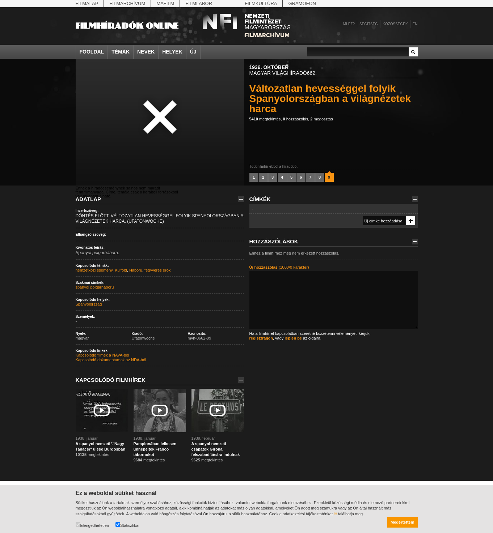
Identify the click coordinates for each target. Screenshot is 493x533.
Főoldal (92, 52)
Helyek (172, 52)
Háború (135, 270)
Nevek (146, 52)
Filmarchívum (127, 3)
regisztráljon (261, 338)
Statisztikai (127, 525)
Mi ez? (349, 24)
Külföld (121, 270)
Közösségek (395, 24)
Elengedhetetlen (92, 525)
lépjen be (293, 338)
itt (335, 514)
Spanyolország (89, 304)
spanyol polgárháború (95, 287)
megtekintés (265, 119)
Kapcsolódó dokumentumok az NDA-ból (111, 360)
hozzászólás (295, 119)
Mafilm (165, 3)
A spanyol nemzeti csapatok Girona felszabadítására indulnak (215, 449)
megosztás (321, 119)
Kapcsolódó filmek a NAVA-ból (102, 355)
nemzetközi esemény (94, 270)
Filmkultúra (261, 3)
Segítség (368, 24)
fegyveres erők (157, 270)
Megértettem (402, 522)
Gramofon (302, 3)
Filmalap (87, 3)
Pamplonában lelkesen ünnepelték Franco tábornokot (155, 449)
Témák (120, 52)
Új (193, 52)
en (415, 24)
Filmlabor (198, 3)
